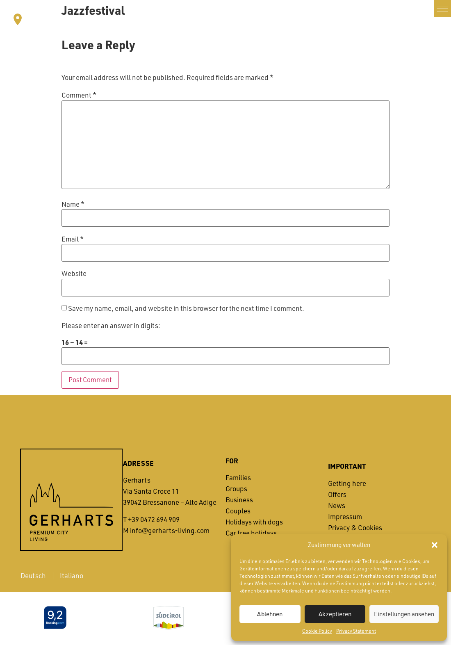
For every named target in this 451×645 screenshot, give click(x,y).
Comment (78, 95)
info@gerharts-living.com (170, 530)
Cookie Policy (317, 631)
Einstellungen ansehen (404, 614)
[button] (434, 545)
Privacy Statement (356, 631)
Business (239, 500)
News (336, 505)
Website (74, 274)
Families (238, 478)
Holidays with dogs (254, 522)
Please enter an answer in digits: (110, 325)
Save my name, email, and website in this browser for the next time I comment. (186, 308)
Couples (238, 511)
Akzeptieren (335, 614)
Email (72, 239)
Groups (236, 489)
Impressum (345, 516)
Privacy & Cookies (355, 527)
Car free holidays (251, 533)
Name (72, 204)
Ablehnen (269, 614)
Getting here (347, 483)
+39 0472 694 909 (154, 519)
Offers (337, 494)
